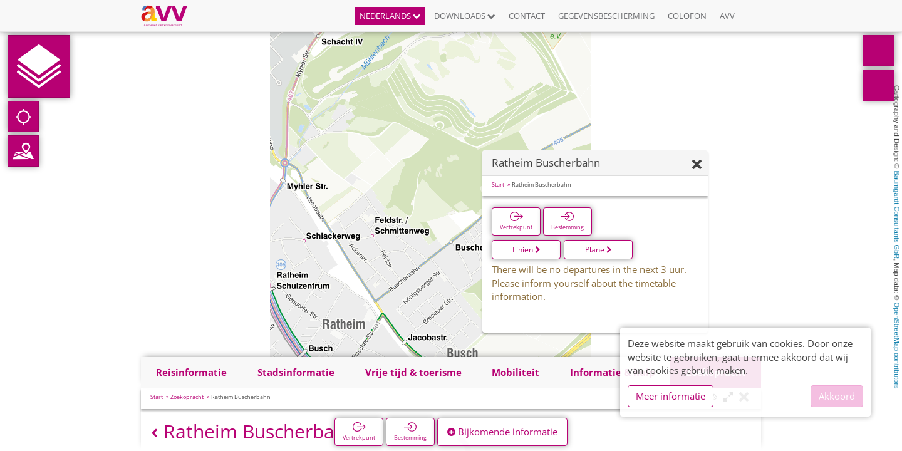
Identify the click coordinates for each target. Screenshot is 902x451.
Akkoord (837, 396)
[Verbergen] (697, 165)
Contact (527, 15)
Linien (526, 249)
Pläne (598, 249)
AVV (727, 15)
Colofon (687, 15)
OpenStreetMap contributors (897, 345)
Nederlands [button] (390, 15)
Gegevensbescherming (606, 15)
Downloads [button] (464, 15)
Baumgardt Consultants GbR (897, 215)
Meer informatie (670, 396)
